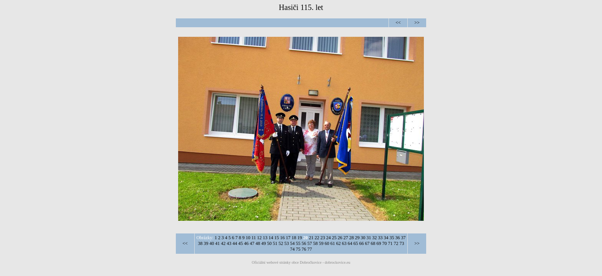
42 (223, 243)
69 (379, 243)
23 (323, 237)
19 (300, 237)
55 (298, 243)
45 (240, 243)
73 (402, 243)
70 (384, 243)
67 (367, 243)
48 (258, 243)
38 (200, 243)
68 (373, 243)
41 (217, 243)
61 (333, 243)
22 (317, 237)
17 (288, 237)
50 (269, 243)
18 (294, 237)
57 (310, 243)
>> (417, 22)
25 (334, 237)
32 (374, 237)
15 (277, 237)
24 (328, 237)
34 (386, 237)
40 (212, 243)
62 (338, 243)
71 (390, 243)
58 (315, 243)
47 (252, 243)
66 (361, 243)
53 (286, 243)
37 (403, 237)
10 (248, 237)
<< (398, 22)
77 (310, 249)
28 (351, 237)
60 (327, 243)
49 (263, 243)
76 (304, 249)
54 (292, 243)
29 (357, 237)
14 (271, 237)
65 (356, 243)
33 (380, 237)
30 (363, 237)
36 (397, 237)
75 (298, 249)
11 (253, 237)
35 (392, 237)
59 (321, 243)
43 (229, 243)
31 (369, 237)
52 (281, 243)
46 (246, 243)
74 (292, 249)
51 (275, 243)
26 (340, 237)
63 (344, 243)
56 (304, 243)
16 (282, 237)
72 (396, 243)
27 (346, 237)
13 (265, 237)
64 (350, 243)
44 (235, 243)
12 (259, 237)
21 (311, 237)
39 (206, 243)
